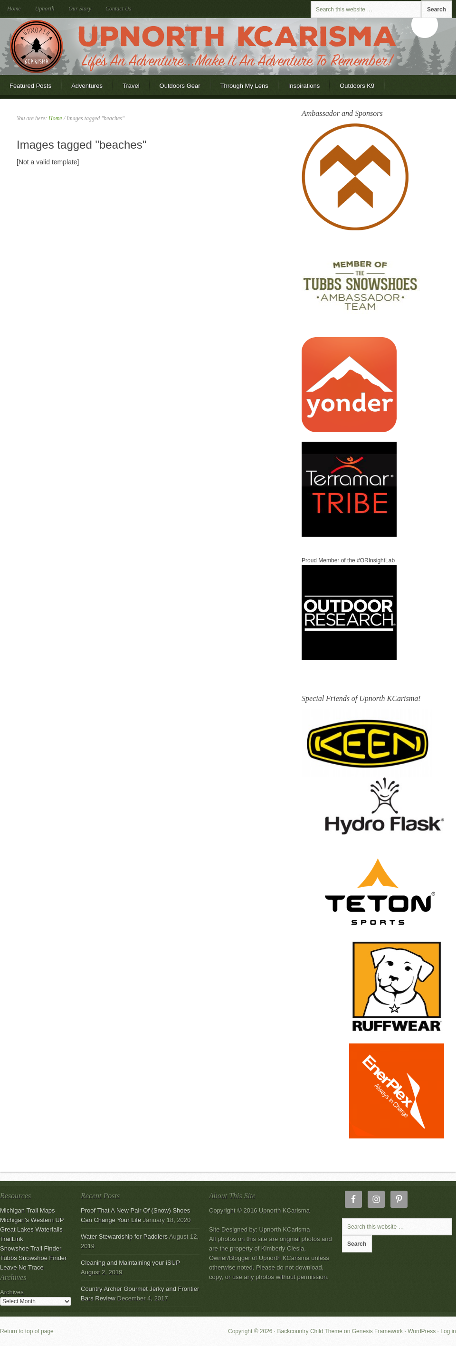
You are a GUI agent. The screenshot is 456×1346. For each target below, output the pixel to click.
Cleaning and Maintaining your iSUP (130, 1262)
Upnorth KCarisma (228, 46)
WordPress (422, 1331)
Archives (12, 1292)
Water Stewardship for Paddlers (124, 1236)
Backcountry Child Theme (309, 1331)
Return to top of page (27, 1331)
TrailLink (11, 1238)
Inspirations (304, 85)
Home (14, 8)
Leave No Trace (22, 1267)
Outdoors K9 (352, 88)
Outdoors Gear (175, 88)
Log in (448, 1331)
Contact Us (118, 8)
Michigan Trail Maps (27, 1210)
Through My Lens (239, 88)
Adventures (87, 85)
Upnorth (45, 8)
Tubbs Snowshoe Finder (33, 1257)
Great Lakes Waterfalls (31, 1229)
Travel (131, 85)
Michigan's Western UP (32, 1219)
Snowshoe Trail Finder (30, 1248)
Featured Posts (30, 85)
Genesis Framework (377, 1331)
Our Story (79, 8)
